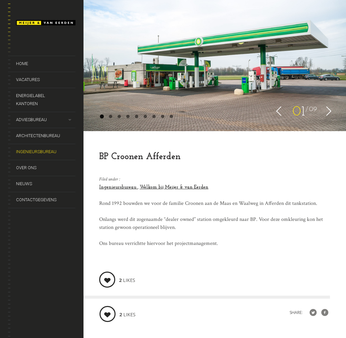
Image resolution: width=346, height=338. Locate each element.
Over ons (26, 167)
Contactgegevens (36, 199)
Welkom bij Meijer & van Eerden (174, 187)
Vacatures (28, 79)
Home (22, 63)
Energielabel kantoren (30, 99)
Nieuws (24, 183)
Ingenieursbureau (36, 151)
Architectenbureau (38, 135)
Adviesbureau (31, 119)
